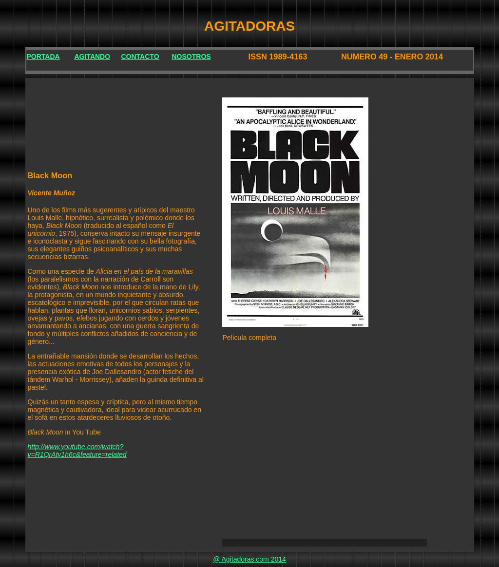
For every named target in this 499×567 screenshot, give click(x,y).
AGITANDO (93, 56)
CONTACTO (140, 56)
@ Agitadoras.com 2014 (249, 559)
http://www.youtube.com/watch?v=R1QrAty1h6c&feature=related (77, 450)
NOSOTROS (191, 56)
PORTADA (43, 56)
